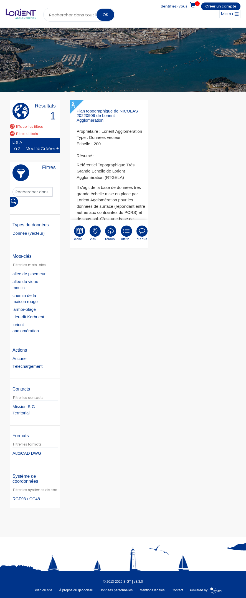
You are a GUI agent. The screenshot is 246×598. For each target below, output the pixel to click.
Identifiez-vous (173, 6)
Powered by (206, 590)
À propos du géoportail (76, 590)
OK (105, 14)
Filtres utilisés (24, 133)
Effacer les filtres (26, 126)
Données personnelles (116, 590)
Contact (177, 590)
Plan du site (43, 590)
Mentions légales (152, 590)
